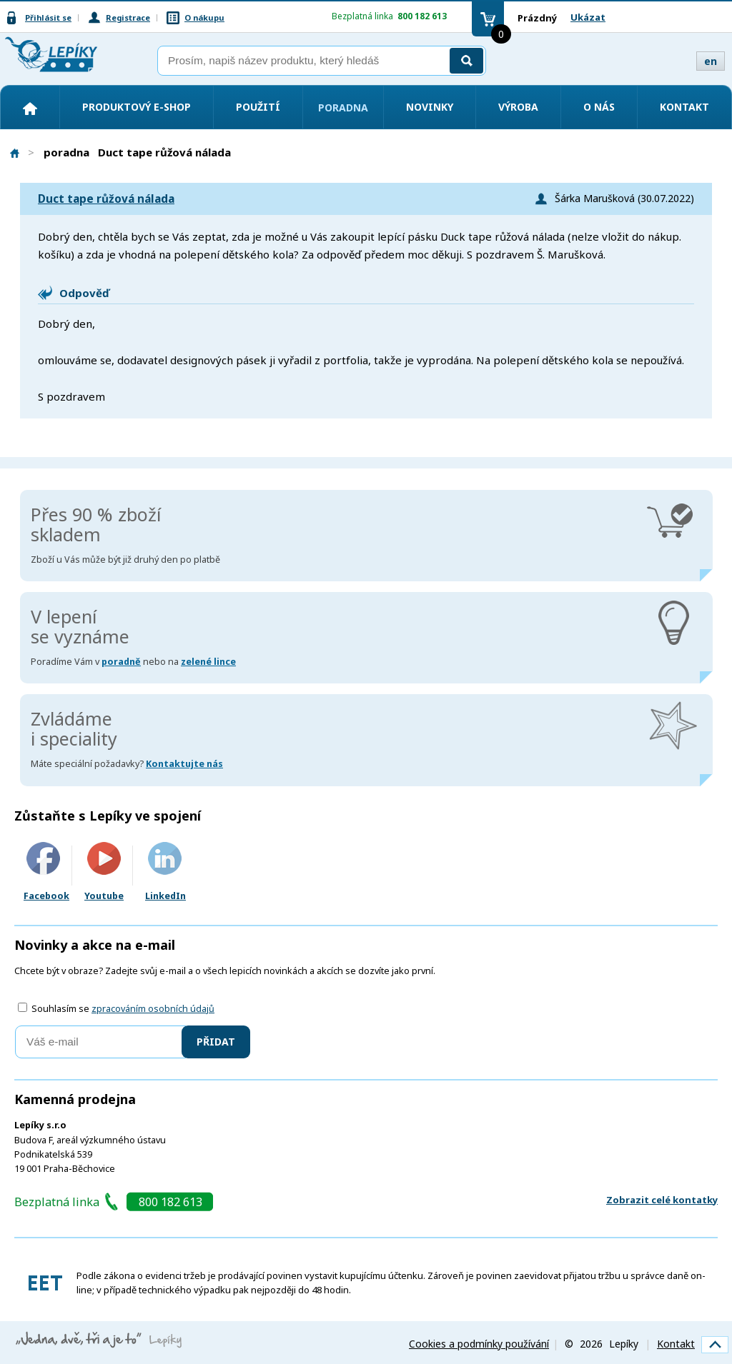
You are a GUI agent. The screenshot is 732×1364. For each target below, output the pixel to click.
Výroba (518, 107)
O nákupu (204, 17)
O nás (599, 107)
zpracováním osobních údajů (153, 1009)
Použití (258, 107)
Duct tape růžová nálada (106, 198)
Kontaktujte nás (184, 764)
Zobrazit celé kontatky (662, 1199)
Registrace (128, 17)
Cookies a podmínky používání (479, 1343)
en (710, 61)
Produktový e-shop (136, 107)
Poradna (343, 107)
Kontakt (684, 107)
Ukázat (587, 17)
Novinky (429, 107)
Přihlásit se (48, 17)
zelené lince (208, 662)
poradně (121, 662)
